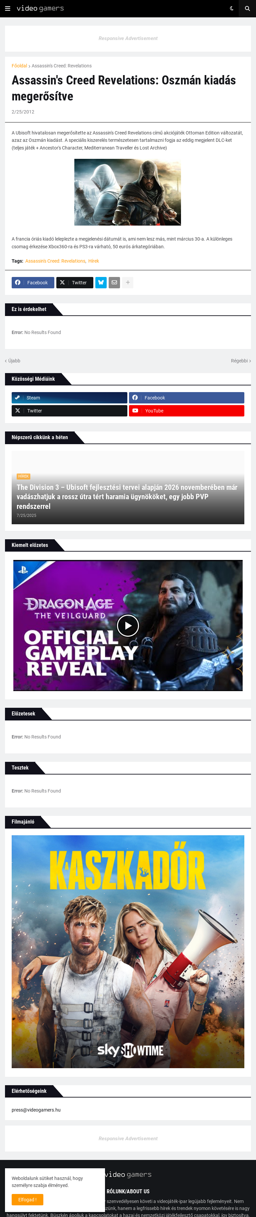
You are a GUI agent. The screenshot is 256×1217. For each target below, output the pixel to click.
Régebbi (239, 360)
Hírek (93, 261)
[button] (7, 8)
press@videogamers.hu (36, 1110)
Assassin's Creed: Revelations (62, 65)
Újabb (14, 360)
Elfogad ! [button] (27, 1199)
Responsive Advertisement (128, 38)
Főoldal (19, 65)
